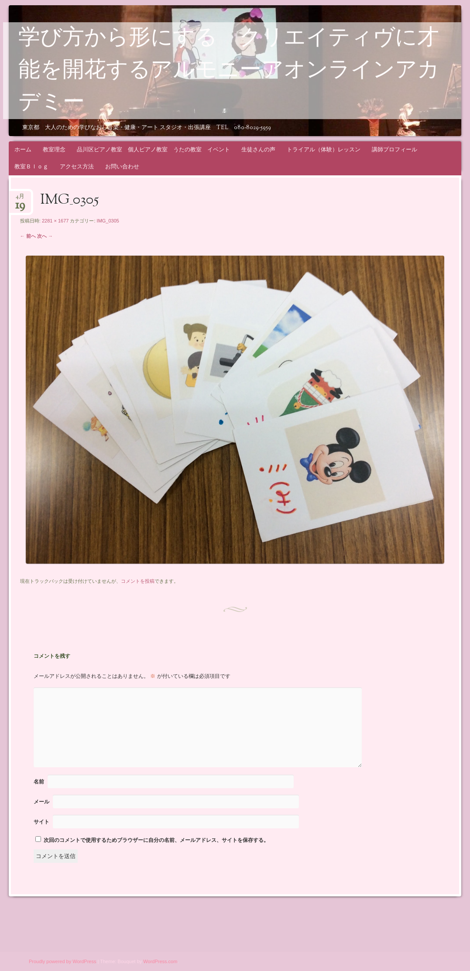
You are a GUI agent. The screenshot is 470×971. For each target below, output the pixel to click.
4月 (20, 199)
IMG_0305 (108, 220)
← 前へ (28, 236)
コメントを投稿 (137, 581)
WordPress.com (160, 961)
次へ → (45, 236)
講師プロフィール (394, 149)
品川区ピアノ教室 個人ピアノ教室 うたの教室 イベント (153, 149)
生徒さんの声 (258, 149)
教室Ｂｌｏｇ (31, 166)
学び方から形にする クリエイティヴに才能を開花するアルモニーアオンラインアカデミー (228, 71)
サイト (41, 822)
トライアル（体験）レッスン (323, 149)
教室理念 (54, 149)
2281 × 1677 (55, 220)
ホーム (22, 149)
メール (41, 802)
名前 (39, 782)
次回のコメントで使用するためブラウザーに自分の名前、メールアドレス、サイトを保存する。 (156, 840)
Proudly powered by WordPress (62, 961)
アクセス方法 (77, 166)
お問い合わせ (122, 166)
